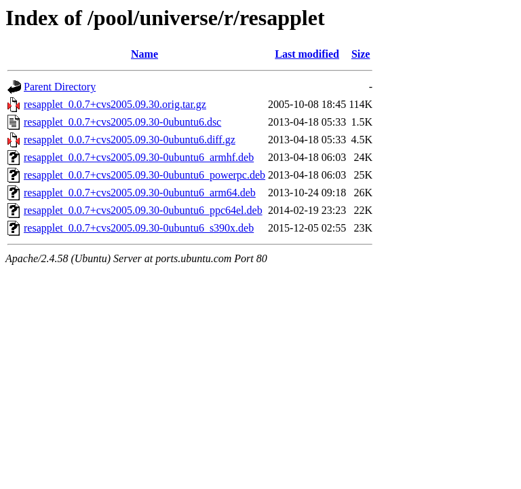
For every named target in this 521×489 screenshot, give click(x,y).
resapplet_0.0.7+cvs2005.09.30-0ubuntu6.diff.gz (129, 139)
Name (144, 54)
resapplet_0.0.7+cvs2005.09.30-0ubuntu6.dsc (122, 122)
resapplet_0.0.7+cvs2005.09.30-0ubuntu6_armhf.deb (139, 157)
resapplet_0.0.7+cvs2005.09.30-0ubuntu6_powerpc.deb (144, 175)
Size (360, 54)
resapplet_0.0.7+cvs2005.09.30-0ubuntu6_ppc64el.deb (143, 210)
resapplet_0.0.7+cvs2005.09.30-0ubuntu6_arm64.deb (140, 192)
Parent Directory (60, 86)
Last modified (307, 54)
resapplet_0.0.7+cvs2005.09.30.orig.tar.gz (115, 104)
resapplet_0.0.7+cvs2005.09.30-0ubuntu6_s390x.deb (139, 228)
